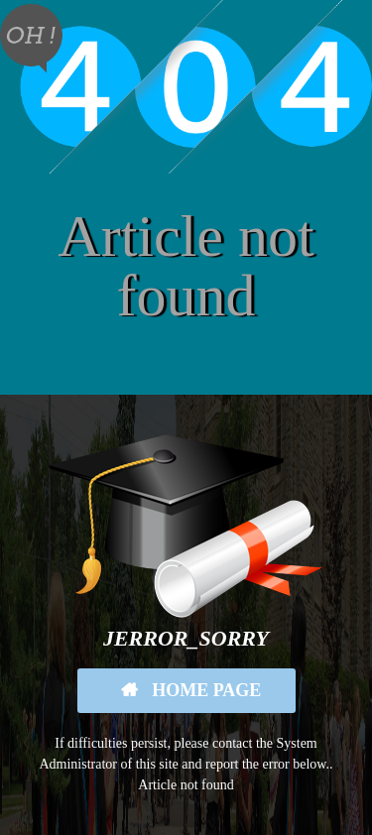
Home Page (205, 690)
